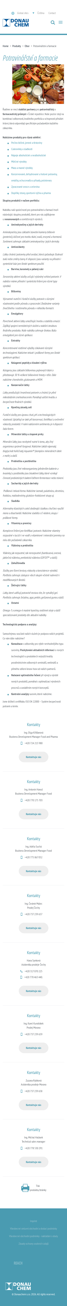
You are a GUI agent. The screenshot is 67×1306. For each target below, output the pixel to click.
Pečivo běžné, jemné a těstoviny (26, 142)
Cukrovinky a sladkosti (21, 149)
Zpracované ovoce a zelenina (25, 186)
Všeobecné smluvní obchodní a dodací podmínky (33, 1228)
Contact (52, 13)
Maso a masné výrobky (22, 168)
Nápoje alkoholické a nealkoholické (28, 155)
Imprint (33, 1221)
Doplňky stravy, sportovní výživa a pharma (31, 193)
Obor (27, 46)
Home (6, 46)
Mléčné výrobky (19, 161)
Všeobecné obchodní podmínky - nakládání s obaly (33, 1236)
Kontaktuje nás (33, 757)
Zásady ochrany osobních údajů (34, 1243)
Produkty (16, 46)
